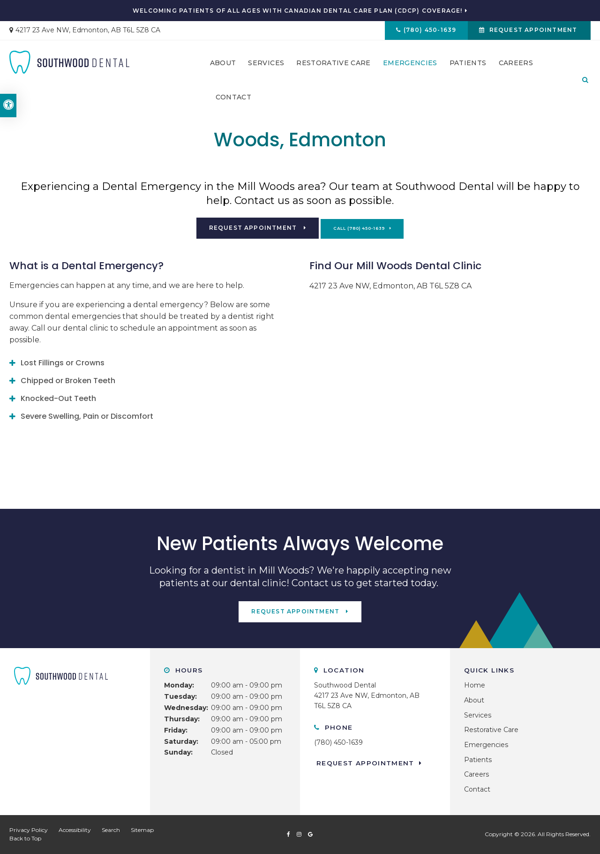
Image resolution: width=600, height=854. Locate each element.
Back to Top (25, 838)
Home (474, 685)
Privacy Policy (28, 829)
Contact (233, 100)
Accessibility (75, 829)
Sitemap (142, 829)
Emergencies (410, 66)
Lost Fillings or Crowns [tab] (63, 362)
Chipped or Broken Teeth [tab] (68, 380)
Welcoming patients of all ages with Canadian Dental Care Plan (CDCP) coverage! (298, 11)
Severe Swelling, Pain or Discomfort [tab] (87, 416)
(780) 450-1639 (426, 31)
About (223, 66)
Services (266, 66)
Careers (516, 66)
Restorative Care (333, 66)
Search (111, 829)
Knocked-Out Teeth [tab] (58, 398)
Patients (468, 66)
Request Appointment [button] (532, 31)
